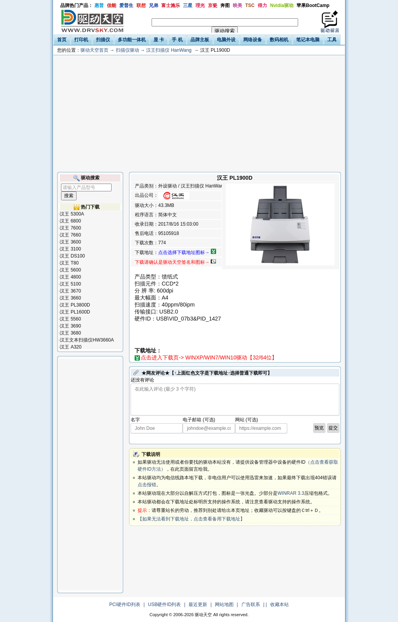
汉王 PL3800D (75, 305)
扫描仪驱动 (127, 50)
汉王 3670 (70, 291)
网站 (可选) (246, 419)
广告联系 (250, 604)
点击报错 (147, 484)
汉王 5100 (70, 284)
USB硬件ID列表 (164, 604)
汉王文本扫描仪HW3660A (87, 340)
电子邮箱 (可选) (199, 419)
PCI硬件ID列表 (124, 604)
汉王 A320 (70, 347)
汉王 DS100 (72, 256)
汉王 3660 (70, 298)
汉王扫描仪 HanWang (168, 50)
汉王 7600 (70, 228)
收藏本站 (279, 604)
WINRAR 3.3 (291, 493)
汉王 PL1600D (75, 312)
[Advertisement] (199, 113)
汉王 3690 (70, 326)
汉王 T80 (69, 263)
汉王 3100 (70, 249)
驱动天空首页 (94, 50)
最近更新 (198, 604)
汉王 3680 (70, 333)
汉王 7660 (70, 235)
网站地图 (224, 604)
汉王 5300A (72, 214)
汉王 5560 (70, 319)
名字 (135, 419)
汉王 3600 (70, 242)
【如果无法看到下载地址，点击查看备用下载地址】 (191, 519)
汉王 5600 (70, 270)
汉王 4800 (70, 277)
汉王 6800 (70, 221)
